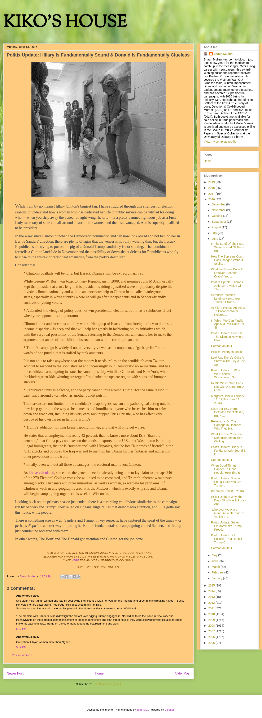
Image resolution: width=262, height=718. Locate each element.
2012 (212, 602)
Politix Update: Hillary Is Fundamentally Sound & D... (228, 450)
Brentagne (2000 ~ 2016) (227, 491)
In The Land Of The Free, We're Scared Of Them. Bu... (228, 247)
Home (99, 673)
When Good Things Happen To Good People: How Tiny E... (226, 469)
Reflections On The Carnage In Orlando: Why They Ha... (226, 425)
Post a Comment (22, 655)
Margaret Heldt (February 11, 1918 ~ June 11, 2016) (227, 399)
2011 (212, 608)
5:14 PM (21, 647)
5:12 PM (21, 628)
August (217, 227)
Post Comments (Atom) (107, 684)
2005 (212, 642)
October (217, 215)
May (215, 555)
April (215, 561)
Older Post (182, 673)
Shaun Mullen (223, 53)
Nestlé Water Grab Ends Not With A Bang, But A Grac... (227, 386)
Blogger (169, 709)
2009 (212, 620)
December (219, 204)
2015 (212, 585)
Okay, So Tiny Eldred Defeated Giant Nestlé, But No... (227, 412)
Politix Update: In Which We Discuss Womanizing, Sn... (226, 374)
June (215, 238)
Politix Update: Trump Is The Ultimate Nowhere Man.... (227, 336)
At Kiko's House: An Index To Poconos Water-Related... (228, 311)
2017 (212, 193)
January (217, 578)
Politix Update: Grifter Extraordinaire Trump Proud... (226, 526)
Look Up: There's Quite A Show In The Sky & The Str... (228, 361)
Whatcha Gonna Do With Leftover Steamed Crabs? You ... (227, 273)
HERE (75, 560)
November (219, 210)
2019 (212, 182)
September (219, 221)
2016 (212, 199)
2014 (212, 591)
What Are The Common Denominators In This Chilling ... (226, 438)
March (216, 566)
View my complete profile (220, 141)
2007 (212, 631)
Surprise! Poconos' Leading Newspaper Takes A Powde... (225, 298)
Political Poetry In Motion (227, 352)
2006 (212, 637)
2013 (212, 596)
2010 (212, 614)
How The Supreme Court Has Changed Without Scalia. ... (227, 260)
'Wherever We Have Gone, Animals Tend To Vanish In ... (227, 513)
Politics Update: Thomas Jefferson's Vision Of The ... (227, 285)
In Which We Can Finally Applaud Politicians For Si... (227, 324)
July (215, 233)
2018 (212, 187)
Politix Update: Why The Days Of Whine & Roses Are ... (228, 500)
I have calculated (41, 473)
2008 (212, 625)
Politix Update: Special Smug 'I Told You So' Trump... (226, 482)
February (218, 572)
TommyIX (142, 709)
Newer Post (15, 673)
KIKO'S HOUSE (65, 23)
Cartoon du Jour (221, 346)
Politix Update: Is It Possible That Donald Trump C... (226, 539)
